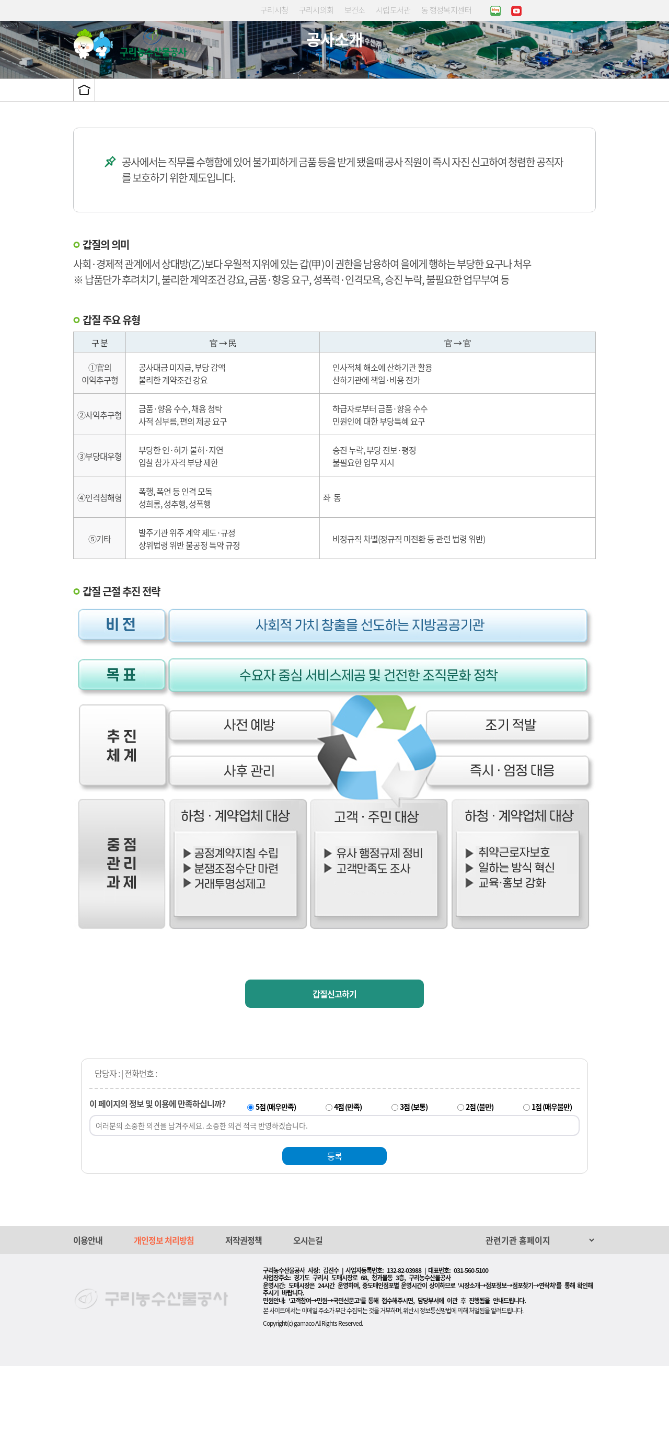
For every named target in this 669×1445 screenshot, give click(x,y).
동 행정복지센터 (446, 10)
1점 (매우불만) (552, 1185)
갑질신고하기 (334, 1072)
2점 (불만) (479, 1185)
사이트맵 (589, 49)
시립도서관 (393, 10)
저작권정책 (243, 1319)
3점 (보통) (414, 1185)
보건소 (354, 10)
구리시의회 (316, 10)
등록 (334, 1234)
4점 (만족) (348, 1185)
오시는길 (307, 1319)
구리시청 (274, 10)
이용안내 (87, 1319)
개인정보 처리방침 (164, 1319)
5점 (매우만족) (276, 1185)
